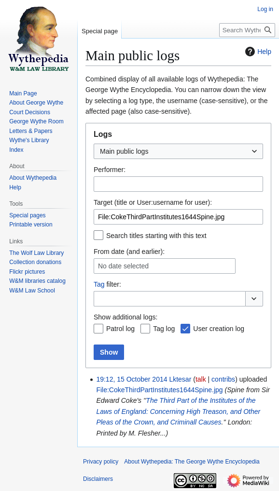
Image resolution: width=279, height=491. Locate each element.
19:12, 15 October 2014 (131, 379)
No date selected (123, 266)
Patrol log (120, 328)
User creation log (218, 328)
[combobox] (178, 151)
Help (257, 51)
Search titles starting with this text (156, 235)
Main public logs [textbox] (124, 151)
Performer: (110, 169)
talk (200, 379)
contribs (223, 379)
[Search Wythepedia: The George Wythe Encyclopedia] (247, 30)
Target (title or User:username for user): (153, 202)
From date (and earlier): (129, 251)
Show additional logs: (125, 317)
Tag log (164, 328)
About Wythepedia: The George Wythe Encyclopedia (191, 461)
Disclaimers (98, 479)
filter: (107, 284)
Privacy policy (100, 461)
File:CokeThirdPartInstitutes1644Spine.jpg (159, 390)
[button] (254, 298)
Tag (99, 284)
